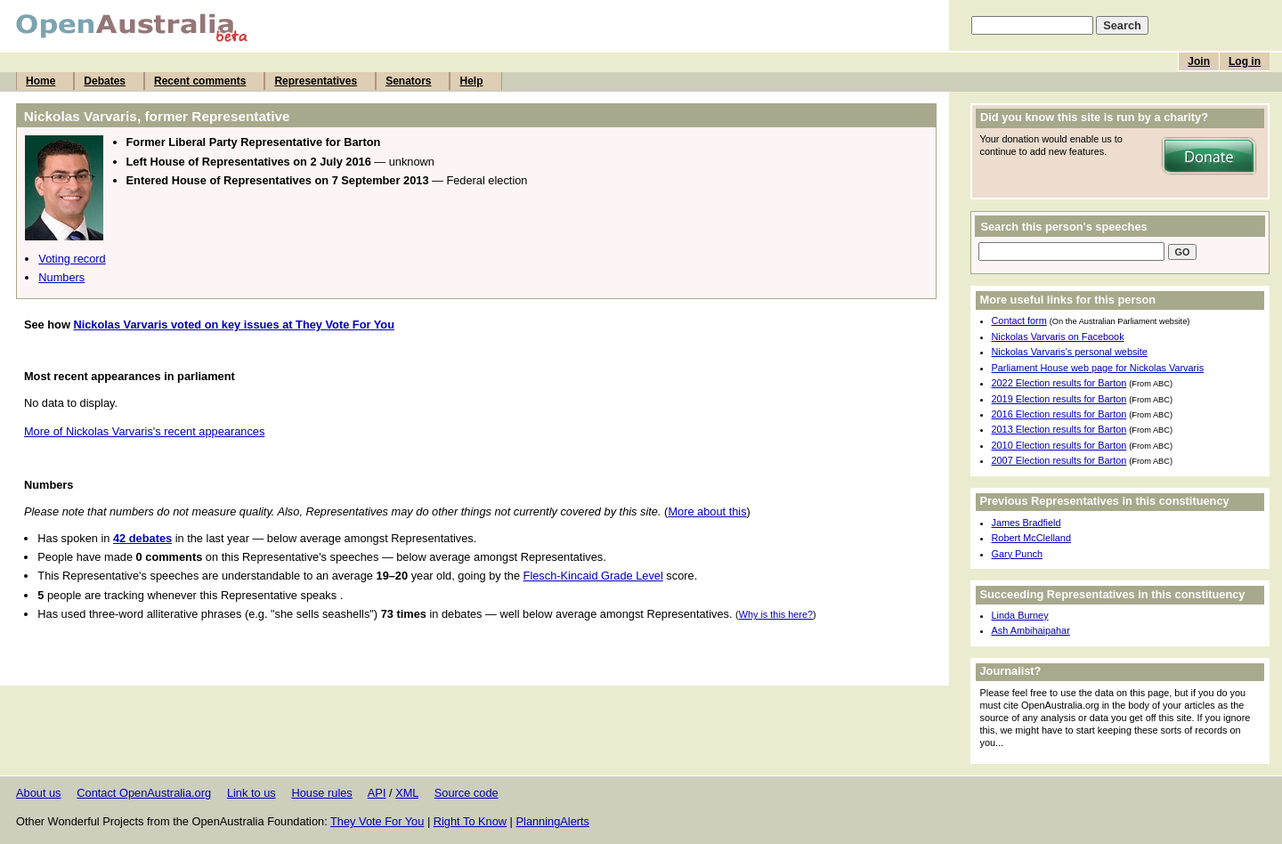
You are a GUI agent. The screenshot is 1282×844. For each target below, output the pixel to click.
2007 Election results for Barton (1059, 460)
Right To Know (470, 821)
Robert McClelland (1031, 537)
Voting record (71, 258)
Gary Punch (1017, 553)
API (377, 792)
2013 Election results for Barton (1059, 429)
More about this (707, 511)
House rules (321, 792)
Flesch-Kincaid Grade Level (593, 575)
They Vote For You (377, 821)
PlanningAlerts (553, 821)
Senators (408, 81)
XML (406, 792)
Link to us (251, 792)
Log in (1245, 61)
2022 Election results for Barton (1059, 382)
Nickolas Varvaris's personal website (1070, 351)
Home (40, 81)
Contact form (1019, 320)
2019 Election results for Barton (1059, 399)
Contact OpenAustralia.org (144, 792)
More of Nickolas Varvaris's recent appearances (144, 431)
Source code (466, 792)
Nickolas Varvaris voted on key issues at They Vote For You (233, 324)
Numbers (61, 277)
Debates (105, 81)
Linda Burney (1020, 615)
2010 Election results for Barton (1059, 445)
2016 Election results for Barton (1059, 414)
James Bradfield (1026, 522)
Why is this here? (776, 614)
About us (38, 792)
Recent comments (200, 81)
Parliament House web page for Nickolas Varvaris (1098, 367)
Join (1199, 61)
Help (471, 81)
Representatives (315, 81)
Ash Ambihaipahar (1031, 630)
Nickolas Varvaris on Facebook (1058, 336)
